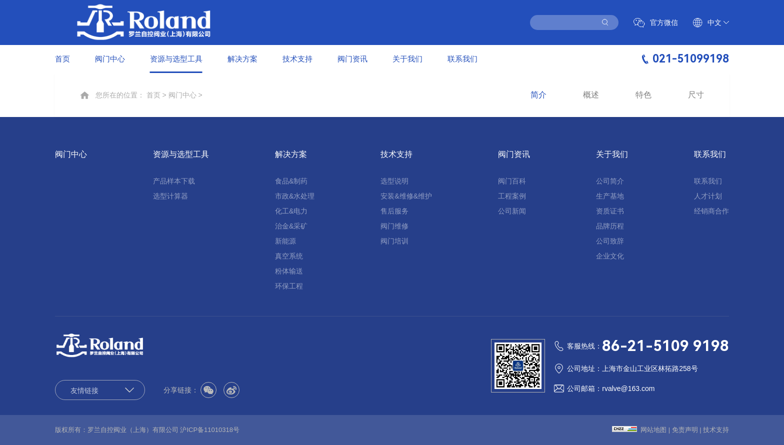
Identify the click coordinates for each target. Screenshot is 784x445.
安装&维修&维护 (406, 196)
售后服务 (394, 211)
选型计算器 (170, 196)
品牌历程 (610, 226)
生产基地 (610, 196)
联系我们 (463, 58)
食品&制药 (291, 181)
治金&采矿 (291, 226)
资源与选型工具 (176, 58)
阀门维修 (394, 226)
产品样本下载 (174, 181)
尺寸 (696, 95)
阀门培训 (394, 241)
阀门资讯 (353, 58)
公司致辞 (610, 241)
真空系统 (289, 256)
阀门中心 (110, 58)
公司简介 (610, 181)
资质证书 (610, 211)
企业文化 (610, 256)
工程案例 (512, 196)
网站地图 (653, 430)
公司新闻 (512, 211)
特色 (644, 95)
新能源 (285, 241)
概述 (591, 95)
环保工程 (289, 286)
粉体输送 (289, 271)
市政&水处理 (294, 196)
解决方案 (243, 58)
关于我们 (407, 58)
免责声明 (685, 430)
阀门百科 (512, 181)
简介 (538, 95)
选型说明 (394, 181)
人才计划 (708, 196)
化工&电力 (291, 211)
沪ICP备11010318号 (210, 430)
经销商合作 (711, 211)
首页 (62, 58)
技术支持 (297, 58)
